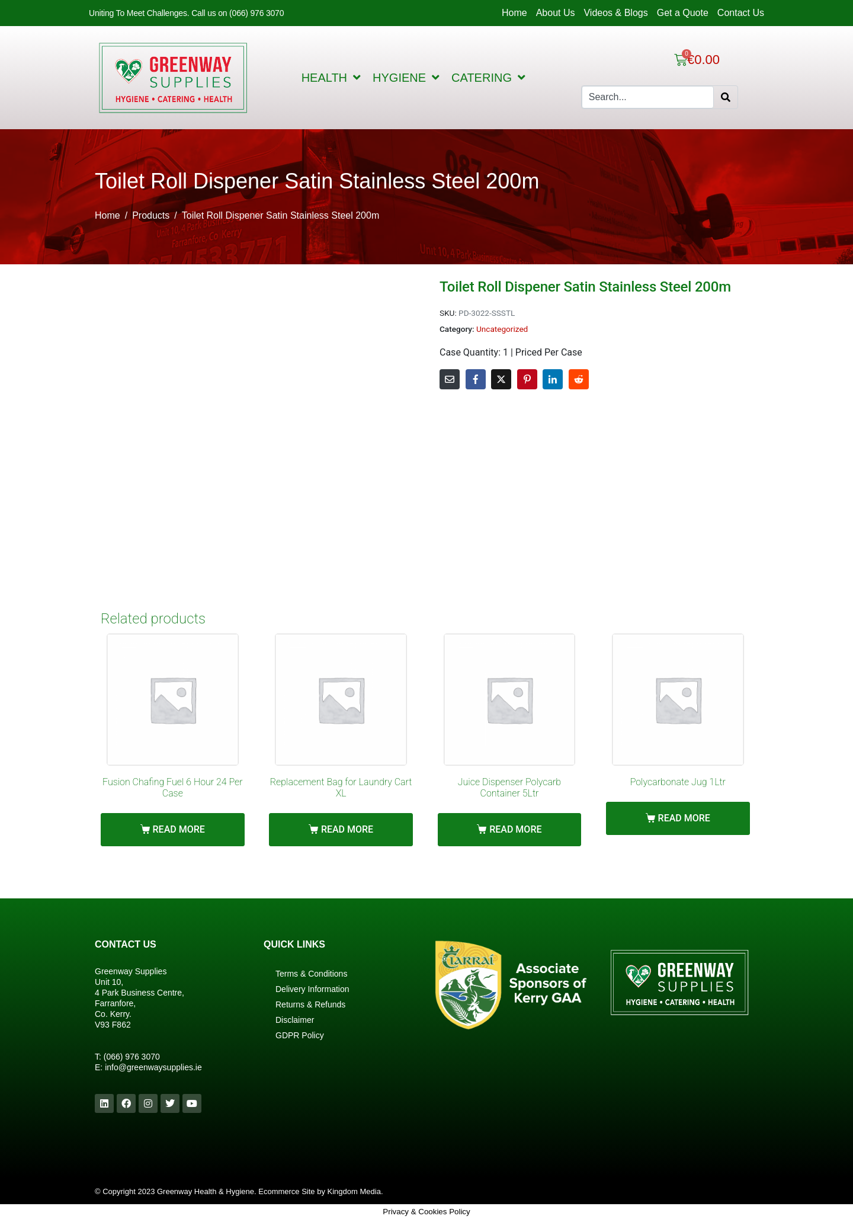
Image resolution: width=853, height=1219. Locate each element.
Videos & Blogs (615, 13)
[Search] (725, 97)
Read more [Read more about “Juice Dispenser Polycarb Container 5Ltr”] (515, 829)
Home (514, 13)
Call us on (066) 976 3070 (237, 13)
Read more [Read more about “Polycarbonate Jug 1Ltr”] (684, 818)
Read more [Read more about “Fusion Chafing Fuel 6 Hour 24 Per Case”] (179, 829)
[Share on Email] (450, 379)
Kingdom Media (354, 1191)
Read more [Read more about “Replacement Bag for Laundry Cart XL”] (347, 829)
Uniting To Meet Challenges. (140, 13)
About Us (555, 13)
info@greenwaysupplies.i (151, 1067)
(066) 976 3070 (132, 1056)
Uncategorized (502, 329)
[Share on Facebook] (476, 379)
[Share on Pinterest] (527, 379)
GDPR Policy (299, 1035)
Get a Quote (682, 13)
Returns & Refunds (310, 1004)
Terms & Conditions (311, 973)
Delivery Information (312, 989)
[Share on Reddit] (579, 379)
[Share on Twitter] (501, 379)
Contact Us (740, 13)
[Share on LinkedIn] (553, 379)
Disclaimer (294, 1020)
